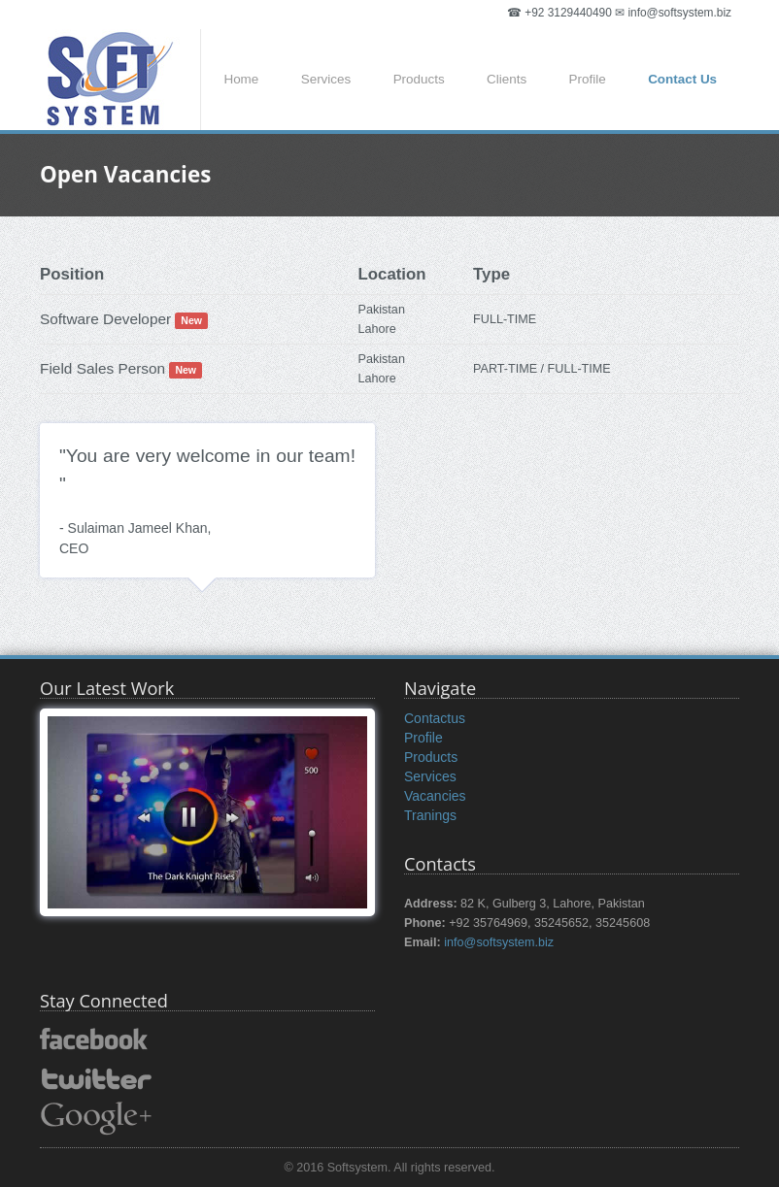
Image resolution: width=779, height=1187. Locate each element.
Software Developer (105, 319)
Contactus (434, 718)
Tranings (430, 815)
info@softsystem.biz (499, 942)
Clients (506, 79)
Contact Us (682, 79)
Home (240, 79)
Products (419, 79)
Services (326, 79)
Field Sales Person (102, 368)
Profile (587, 79)
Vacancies (435, 796)
